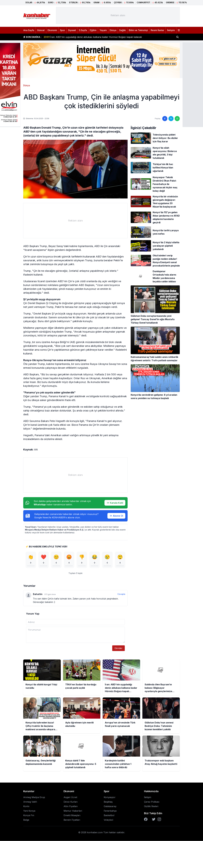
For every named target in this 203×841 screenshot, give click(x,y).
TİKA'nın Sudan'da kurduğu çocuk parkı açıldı (72, 37)
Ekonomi (52, 30)
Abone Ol (116, 515)
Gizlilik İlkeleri (151, 806)
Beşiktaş (108, 801)
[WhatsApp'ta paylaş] (177, 118)
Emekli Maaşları (72, 815)
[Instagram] (159, 819)
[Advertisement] (118, 15)
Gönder (118, 648)
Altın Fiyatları (71, 806)
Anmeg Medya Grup (34, 797)
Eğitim (93, 30)
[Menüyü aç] (179, 30)
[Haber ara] (177, 37)
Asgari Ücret (70, 797)
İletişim (171, 30)
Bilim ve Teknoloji (138, 30)
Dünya (113, 30)
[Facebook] (145, 819)
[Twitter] (153, 819)
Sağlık (122, 30)
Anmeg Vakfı (30, 801)
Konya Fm (28, 815)
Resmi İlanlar (157, 30)
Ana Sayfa (28, 30)
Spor (62, 30)
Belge (26, 820)
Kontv (26, 806)
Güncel (41, 30)
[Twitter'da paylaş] (171, 118)
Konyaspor (109, 797)
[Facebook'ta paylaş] (164, 118)
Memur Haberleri (73, 811)
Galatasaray (110, 806)
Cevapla (121, 594)
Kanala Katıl (115, 502)
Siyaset (72, 30)
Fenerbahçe (110, 811)
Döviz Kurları (71, 801)
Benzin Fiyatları (72, 820)
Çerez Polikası (151, 801)
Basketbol (109, 815)
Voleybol (108, 820)
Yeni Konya (29, 811)
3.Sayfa (83, 30)
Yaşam (103, 30)
